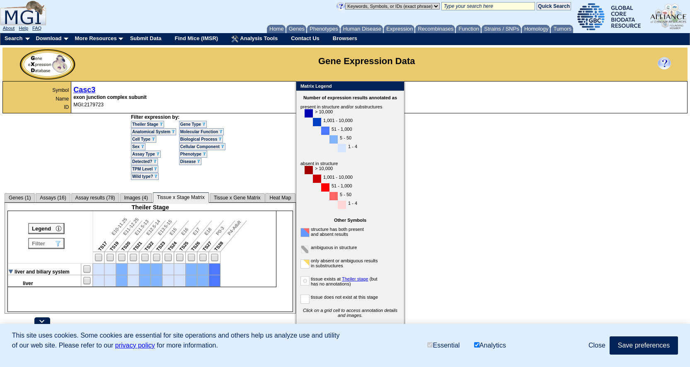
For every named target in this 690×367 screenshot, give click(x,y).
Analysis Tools (254, 39)
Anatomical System (153, 132)
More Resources (95, 38)
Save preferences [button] (644, 345)
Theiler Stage (147, 124)
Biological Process (201, 139)
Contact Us (305, 38)
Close (396, 87)
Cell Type (143, 139)
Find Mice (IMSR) (196, 38)
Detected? (144, 161)
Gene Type (193, 124)
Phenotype (193, 154)
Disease (190, 161)
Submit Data (146, 38)
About (9, 28)
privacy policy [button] (135, 345)
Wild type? (144, 176)
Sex (138, 146)
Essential (443, 345)
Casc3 (84, 90)
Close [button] (596, 345)
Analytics (490, 345)
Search (13, 38)
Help (23, 28)
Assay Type (146, 154)
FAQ (36, 28)
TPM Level (144, 169)
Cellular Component (202, 146)
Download (48, 38)
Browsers (345, 38)
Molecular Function (201, 132)
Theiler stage (355, 278)
